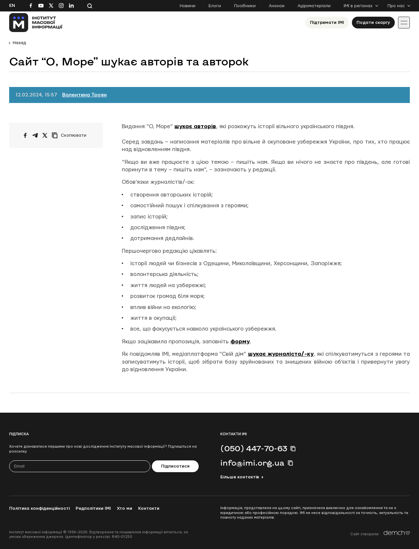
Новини (187, 6)
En (12, 5)
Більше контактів (239, 477)
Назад (19, 43)
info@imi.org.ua (252, 463)
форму (240, 341)
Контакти (148, 508)
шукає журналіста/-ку (281, 354)
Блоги (215, 6)
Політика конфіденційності (39, 508)
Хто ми (124, 508)
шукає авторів (195, 126)
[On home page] (36, 22)
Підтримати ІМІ (327, 22)
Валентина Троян (84, 95)
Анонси (276, 6)
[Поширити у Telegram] (35, 135)
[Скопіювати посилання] (71, 135)
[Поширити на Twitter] (45, 135)
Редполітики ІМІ (93, 508)
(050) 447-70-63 (253, 448)
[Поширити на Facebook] (25, 135)
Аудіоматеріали (314, 6)
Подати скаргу (373, 22)
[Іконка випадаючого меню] (404, 22)
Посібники (245, 6)
